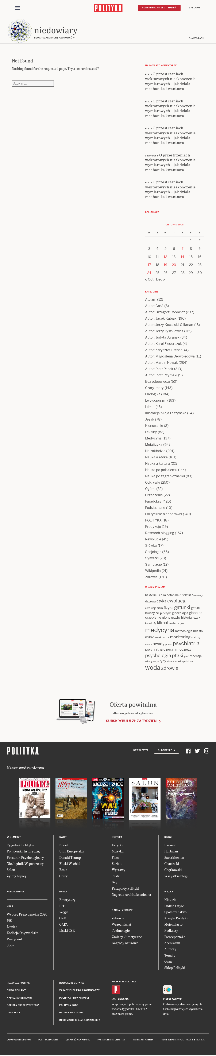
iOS (114, 999)
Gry (114, 882)
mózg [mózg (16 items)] (195, 637)
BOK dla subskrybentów (23, 1005)
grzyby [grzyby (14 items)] (175, 617)
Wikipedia (153, 571)
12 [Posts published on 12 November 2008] (165, 257)
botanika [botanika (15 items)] (173, 595)
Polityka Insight (48, 1040)
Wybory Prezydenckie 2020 (27, 914)
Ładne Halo (120, 1040)
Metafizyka (153, 444)
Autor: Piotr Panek (159, 369)
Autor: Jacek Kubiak (161, 318)
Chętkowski (173, 869)
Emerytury (67, 899)
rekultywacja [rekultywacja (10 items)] (152, 661)
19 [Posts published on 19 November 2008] (165, 265)
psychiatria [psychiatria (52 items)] (186, 643)
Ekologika (152, 394)
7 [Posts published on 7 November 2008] (183, 248)
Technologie (121, 930)
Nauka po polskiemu (161, 470)
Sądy (10, 945)
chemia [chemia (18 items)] (185, 595)
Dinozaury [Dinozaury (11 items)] (197, 595)
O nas (168, 961)
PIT (62, 905)
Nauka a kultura (157, 463)
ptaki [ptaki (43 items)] (177, 655)
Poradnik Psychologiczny (25, 857)
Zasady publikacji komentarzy (79, 990)
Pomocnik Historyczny (23, 851)
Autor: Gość (154, 306)
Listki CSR (67, 930)
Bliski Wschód (69, 863)
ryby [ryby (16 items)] (162, 661)
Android (123, 999)
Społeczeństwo (175, 911)
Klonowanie (154, 425)
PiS (9, 920)
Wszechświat (121, 924)
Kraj (10, 906)
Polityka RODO (68, 1005)
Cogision (109, 1040)
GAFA (63, 924)
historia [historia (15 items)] (186, 617)
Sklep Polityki (174, 967)
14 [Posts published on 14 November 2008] (182, 257)
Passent (170, 845)
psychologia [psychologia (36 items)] (158, 655)
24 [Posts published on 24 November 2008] (149, 273)
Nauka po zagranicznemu (165, 476)
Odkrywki (152, 482)
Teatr (116, 875)
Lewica (12, 926)
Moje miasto (173, 924)
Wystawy (118, 869)
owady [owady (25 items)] (159, 643)
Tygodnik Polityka (20, 845)
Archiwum (172, 942)
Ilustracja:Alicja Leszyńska (165, 413)
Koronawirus (16, 891)
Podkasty (171, 930)
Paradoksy (153, 501)
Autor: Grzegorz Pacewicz (165, 312)
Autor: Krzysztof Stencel (164, 350)
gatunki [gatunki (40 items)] (182, 607)
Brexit (64, 845)
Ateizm (150, 299)
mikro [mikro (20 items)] (149, 637)
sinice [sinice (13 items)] (170, 661)
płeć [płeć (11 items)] (186, 656)
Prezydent (14, 939)
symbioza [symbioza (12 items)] (187, 661)
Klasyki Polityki (176, 918)
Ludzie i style (174, 905)
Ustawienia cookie (71, 1012)
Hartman (171, 851)
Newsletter (141, 750)
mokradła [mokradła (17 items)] (162, 637)
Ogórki (150, 489)
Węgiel (64, 911)
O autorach (196, 38)
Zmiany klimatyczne (127, 936)
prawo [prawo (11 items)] (168, 644)
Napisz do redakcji (19, 997)
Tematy (169, 955)
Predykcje (153, 526)
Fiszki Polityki (172, 999)
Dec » (160, 279)
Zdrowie (151, 577)
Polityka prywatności (74, 997)
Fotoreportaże (174, 936)
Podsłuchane (155, 508)
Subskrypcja (166, 750)
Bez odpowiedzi (157, 381)
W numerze (14, 837)
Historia (170, 899)
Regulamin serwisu (72, 983)
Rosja (63, 869)
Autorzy (170, 948)
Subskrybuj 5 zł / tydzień (159, 7)
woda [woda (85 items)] (152, 667)
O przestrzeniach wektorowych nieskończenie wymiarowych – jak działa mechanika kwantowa (170, 81)
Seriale (117, 863)
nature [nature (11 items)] (148, 644)
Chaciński (171, 863)
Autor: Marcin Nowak (161, 362)
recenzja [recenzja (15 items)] (196, 656)
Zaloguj (194, 7)
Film (115, 857)
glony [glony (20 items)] (166, 617)
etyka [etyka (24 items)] (161, 601)
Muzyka (118, 851)
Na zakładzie (155, 451)
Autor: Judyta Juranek (162, 337)
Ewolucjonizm (155, 400)
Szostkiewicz (174, 857)
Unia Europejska (71, 851)
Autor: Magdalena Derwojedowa (170, 356)
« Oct (149, 279)
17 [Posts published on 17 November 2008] (149, 265)
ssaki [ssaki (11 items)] (178, 661)
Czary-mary (154, 388)
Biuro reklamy (16, 990)
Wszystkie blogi (176, 875)
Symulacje (153, 564)
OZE (62, 918)
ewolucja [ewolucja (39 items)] (176, 601)
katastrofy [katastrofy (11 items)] (150, 623)
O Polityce (13, 1012)
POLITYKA (153, 520)
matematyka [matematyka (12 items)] (177, 623)
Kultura (117, 837)
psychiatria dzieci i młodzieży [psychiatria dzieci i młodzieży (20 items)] (168, 649)
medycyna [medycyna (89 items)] (159, 630)
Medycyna (153, 438)
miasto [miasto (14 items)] (198, 631)
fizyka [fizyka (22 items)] (168, 607)
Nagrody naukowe (125, 942)
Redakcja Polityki (18, 983)
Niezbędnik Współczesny (25, 863)
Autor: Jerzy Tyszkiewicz (164, 331)
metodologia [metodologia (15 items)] (183, 631)
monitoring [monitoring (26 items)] (180, 637)
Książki (117, 845)
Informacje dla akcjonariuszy (79, 1020)
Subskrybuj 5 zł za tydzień (131, 721)
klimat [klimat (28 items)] (163, 622)
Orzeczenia (154, 495)
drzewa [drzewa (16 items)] (150, 601)
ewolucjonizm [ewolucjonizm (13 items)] (154, 608)
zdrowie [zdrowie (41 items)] (169, 668)
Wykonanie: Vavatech (143, 1040)
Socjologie (153, 552)
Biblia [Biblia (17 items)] (162, 595)
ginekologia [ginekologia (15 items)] (180, 613)
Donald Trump (70, 857)
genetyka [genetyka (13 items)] (165, 613)
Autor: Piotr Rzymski (161, 375)
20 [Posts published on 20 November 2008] (174, 265)
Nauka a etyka (156, 457)
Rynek (63, 891)
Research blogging (159, 533)
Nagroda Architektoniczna (131, 894)
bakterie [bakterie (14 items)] (151, 595)
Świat (63, 837)
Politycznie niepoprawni (163, 514)
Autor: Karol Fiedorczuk (163, 343)
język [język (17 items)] (196, 617)
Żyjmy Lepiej (16, 875)
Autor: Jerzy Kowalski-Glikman (169, 325)
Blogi (168, 837)
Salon (11, 869)
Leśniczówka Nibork (78, 1040)
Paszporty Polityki (125, 888)
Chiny (63, 875)
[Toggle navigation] (18, 8)
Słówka (151, 545)
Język (149, 419)
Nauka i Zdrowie (122, 910)
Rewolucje (153, 539)
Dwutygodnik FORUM (19, 1040)
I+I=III (150, 407)
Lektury (151, 432)
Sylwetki (152, 558)
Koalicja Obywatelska (22, 932)
